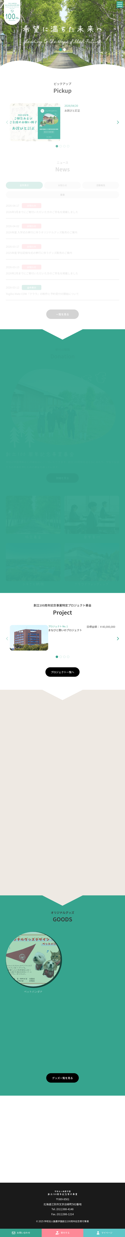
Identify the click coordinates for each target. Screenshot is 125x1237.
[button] (115, 124)
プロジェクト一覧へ (62, 672)
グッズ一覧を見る (62, 1078)
